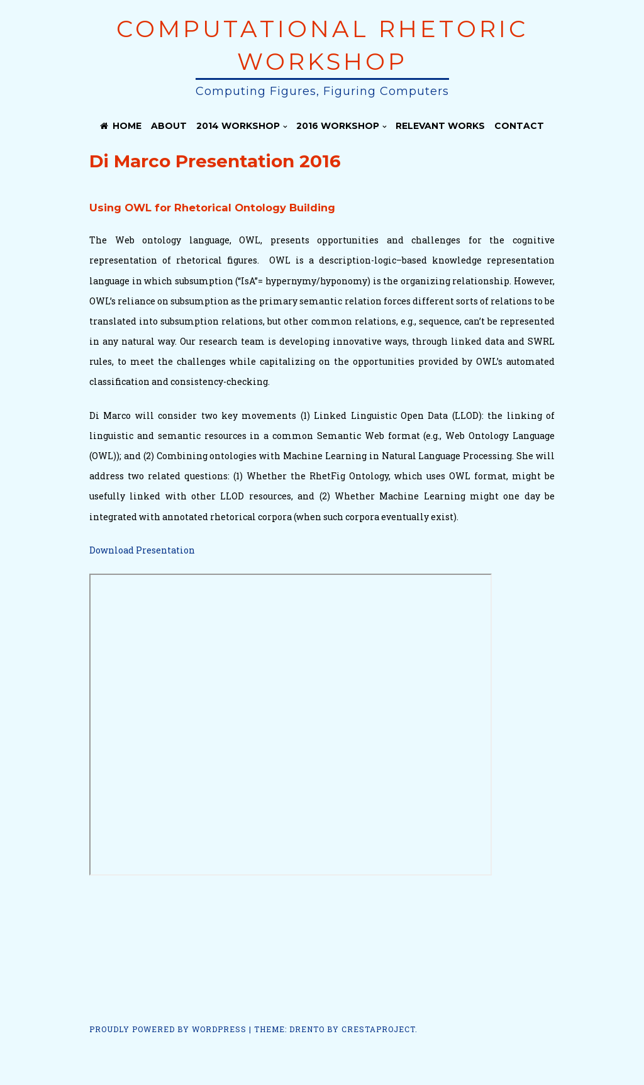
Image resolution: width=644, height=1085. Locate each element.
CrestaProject (378, 1029)
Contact (519, 125)
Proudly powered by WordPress (168, 1029)
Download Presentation (142, 550)
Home (121, 125)
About (169, 125)
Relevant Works (440, 125)
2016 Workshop (337, 125)
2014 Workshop (238, 125)
